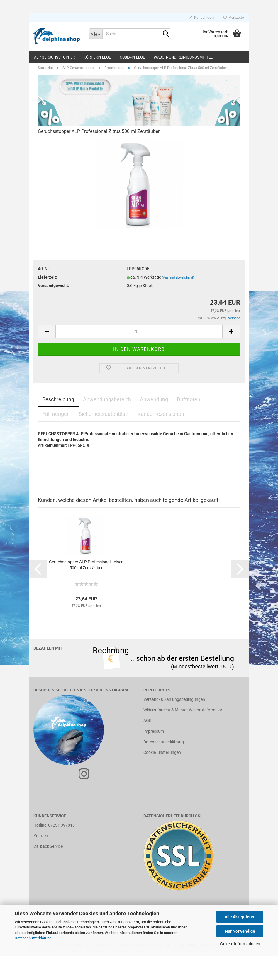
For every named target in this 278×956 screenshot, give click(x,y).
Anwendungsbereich (107, 403)
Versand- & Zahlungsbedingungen (174, 703)
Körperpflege (97, 57)
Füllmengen (56, 418)
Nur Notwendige (240, 931)
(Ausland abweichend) (178, 282)
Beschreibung (58, 403)
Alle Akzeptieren (240, 916)
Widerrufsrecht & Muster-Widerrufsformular (182, 714)
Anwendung (154, 403)
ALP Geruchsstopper (54, 57)
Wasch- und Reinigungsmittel (183, 57)
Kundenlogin (201, 18)
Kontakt (40, 839)
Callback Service (48, 850)
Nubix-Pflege (132, 57)
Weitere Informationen (240, 943)
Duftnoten (188, 403)
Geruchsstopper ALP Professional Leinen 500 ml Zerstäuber (86, 568)
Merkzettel (234, 18)
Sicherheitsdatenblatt (104, 418)
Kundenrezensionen (161, 418)
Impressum (153, 735)
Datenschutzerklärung (33, 938)
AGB (147, 724)
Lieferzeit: (47, 281)
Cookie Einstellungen (162, 756)
